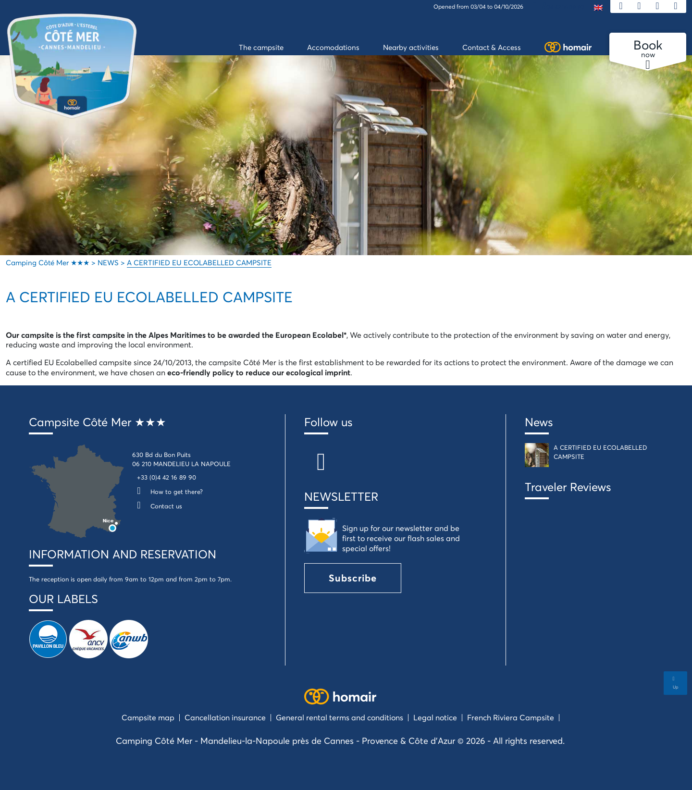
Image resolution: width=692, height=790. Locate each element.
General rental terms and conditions (339, 717)
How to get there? (167, 491)
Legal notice (435, 717)
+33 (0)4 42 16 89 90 (166, 477)
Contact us (157, 506)
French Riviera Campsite (510, 717)
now (647, 49)
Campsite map (148, 717)
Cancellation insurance (225, 717)
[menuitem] (598, 7)
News (539, 422)
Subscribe (353, 577)
